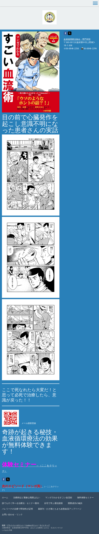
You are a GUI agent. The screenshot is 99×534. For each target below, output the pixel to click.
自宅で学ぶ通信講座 (53, 503)
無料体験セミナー (85, 497)
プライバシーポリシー (15, 525)
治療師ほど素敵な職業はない (26, 497)
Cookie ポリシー (31, 525)
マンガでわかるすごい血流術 (58, 497)
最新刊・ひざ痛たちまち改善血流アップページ (59, 508)
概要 (3, 525)
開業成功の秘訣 (75, 503)
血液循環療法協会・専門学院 (77, 39)
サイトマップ (45, 525)
